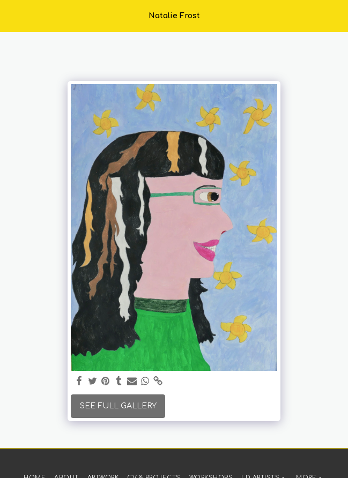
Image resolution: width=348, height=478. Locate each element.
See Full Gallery (118, 406)
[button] (12, 15)
